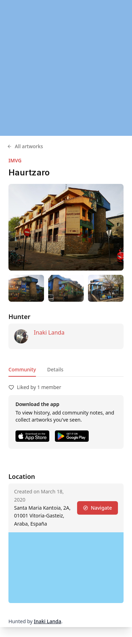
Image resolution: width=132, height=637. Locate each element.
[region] (66, 68)
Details (55, 369)
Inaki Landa (49, 332)
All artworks (25, 146)
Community (22, 369)
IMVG (14, 160)
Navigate (97, 507)
